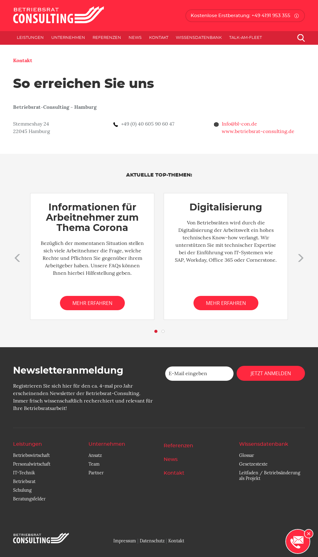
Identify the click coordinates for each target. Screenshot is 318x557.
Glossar (246, 455)
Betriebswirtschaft (31, 455)
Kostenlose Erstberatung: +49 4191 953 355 (240, 15)
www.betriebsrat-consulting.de (258, 131)
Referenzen (107, 38)
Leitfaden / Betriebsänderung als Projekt (269, 475)
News (135, 38)
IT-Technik (24, 473)
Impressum (124, 541)
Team (94, 464)
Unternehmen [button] (68, 38)
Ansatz (95, 455)
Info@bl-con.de (239, 124)
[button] (16, 257)
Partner (96, 473)
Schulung (22, 490)
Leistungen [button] (30, 38)
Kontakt (158, 38)
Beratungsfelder (29, 499)
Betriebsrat (24, 481)
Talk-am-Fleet (245, 38)
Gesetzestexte (253, 464)
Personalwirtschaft (31, 464)
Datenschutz (152, 541)
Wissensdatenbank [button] (199, 38)
